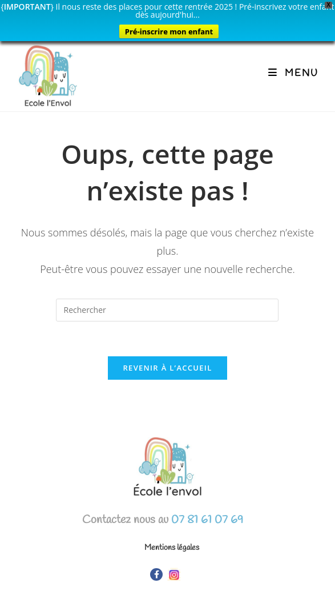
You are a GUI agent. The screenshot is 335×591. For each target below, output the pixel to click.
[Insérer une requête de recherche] (167, 310)
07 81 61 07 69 (205, 520)
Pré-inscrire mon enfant (169, 31)
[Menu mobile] (293, 73)
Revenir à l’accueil (167, 368)
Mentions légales (171, 547)
